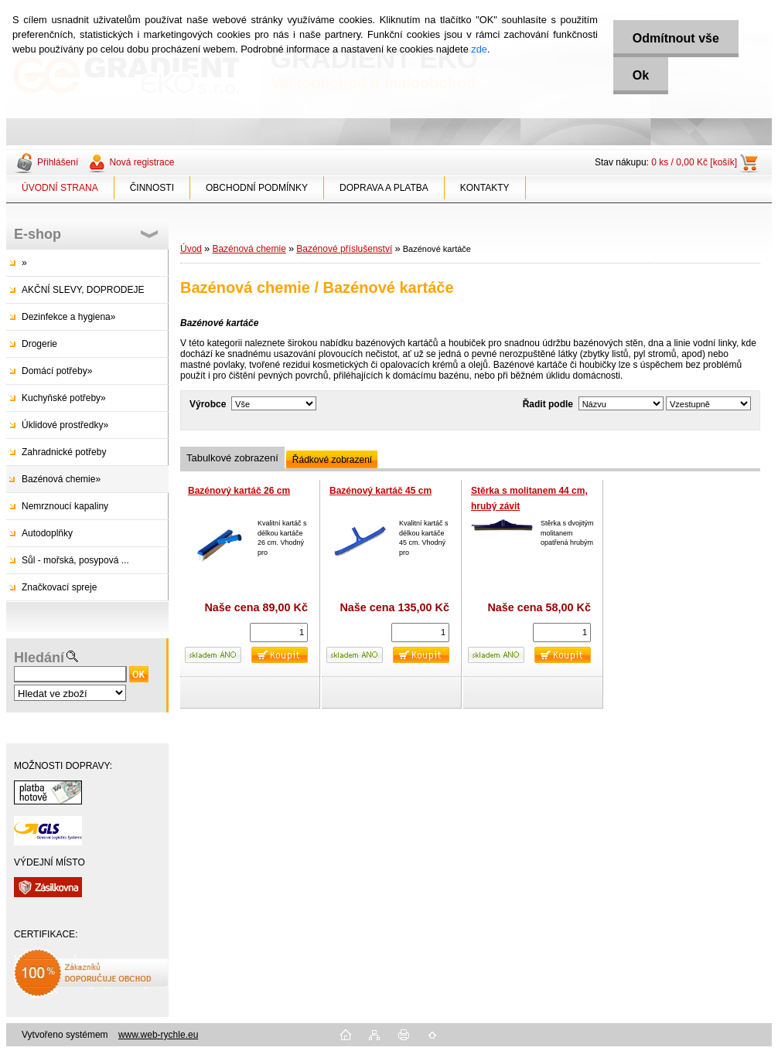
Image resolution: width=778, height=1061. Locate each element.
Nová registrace (141, 162)
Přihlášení (57, 162)
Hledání (39, 657)
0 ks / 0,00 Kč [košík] (694, 162)
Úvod (191, 248)
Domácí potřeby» (57, 371)
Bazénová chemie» (61, 479)
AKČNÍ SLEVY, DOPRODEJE (83, 289)
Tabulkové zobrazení (232, 458)
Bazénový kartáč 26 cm (239, 490)
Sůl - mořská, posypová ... (75, 560)
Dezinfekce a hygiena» (68, 316)
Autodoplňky (47, 533)
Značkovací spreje (59, 587)
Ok (641, 75)
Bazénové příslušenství (344, 248)
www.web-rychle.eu (158, 1034)
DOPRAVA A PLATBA (384, 187)
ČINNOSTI (152, 187)
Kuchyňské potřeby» (64, 398)
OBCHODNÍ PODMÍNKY (257, 187)
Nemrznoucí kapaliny (65, 506)
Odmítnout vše (676, 38)
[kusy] (279, 632)
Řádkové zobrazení (332, 459)
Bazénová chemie (248, 248)
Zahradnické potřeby (64, 452)
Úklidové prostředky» (65, 425)
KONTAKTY (485, 187)
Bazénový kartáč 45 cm (380, 490)
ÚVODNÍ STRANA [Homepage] (60, 187)
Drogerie (39, 343)
